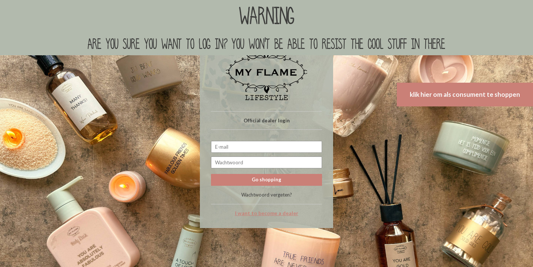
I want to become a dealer (266, 213)
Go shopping (266, 179)
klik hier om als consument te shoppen (465, 94)
